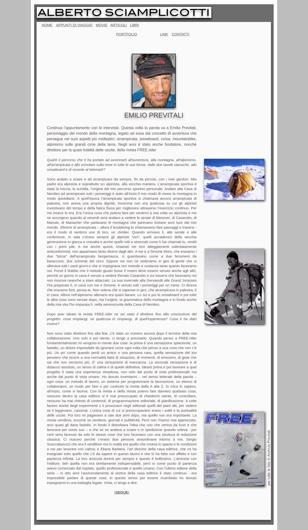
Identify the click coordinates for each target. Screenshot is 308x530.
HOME (47, 25)
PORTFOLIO (126, 34)
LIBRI (134, 25)
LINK (164, 34)
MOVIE (101, 25)
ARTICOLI (118, 25)
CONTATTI (180, 34)
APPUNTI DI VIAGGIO (74, 25)
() (121, 492)
